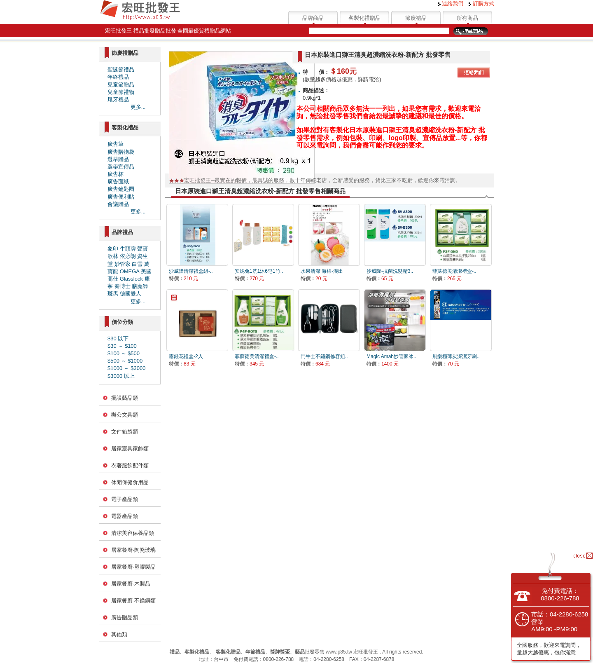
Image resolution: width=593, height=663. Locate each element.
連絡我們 (451, 3)
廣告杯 (115, 174)
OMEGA (130, 271)
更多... (138, 107)
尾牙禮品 (118, 99)
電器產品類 (124, 516)
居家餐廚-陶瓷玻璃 (133, 550)
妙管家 (122, 264)
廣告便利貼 (120, 197)
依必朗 (128, 256)
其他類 (119, 634)
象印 (112, 249)
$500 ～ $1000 (124, 361)
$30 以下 (117, 338)
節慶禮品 (416, 18)
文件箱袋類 (124, 432)
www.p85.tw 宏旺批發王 (352, 652)
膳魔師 (140, 286)
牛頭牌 (128, 249)
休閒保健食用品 (130, 482)
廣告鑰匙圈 (120, 189)
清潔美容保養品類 (132, 533)
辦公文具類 (124, 415)
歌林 (112, 256)
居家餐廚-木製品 (130, 584)
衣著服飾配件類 (130, 465)
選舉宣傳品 (120, 167)
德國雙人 (130, 294)
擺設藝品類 (124, 398)
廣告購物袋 (120, 152)
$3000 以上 (121, 376)
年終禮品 (118, 77)
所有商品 (467, 18)
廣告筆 (115, 144)
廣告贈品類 (124, 617)
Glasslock (131, 279)
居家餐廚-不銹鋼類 (133, 600)
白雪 (137, 264)
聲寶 (142, 249)
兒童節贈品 (120, 85)
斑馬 (112, 294)
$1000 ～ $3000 (126, 368)
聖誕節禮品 (120, 69)
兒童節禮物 (120, 92)
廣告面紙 (118, 181)
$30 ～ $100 (122, 346)
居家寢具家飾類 (130, 448)
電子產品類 (124, 499)
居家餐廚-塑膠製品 (133, 567)
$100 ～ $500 (123, 353)
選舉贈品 (118, 159)
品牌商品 (313, 18)
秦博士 (122, 286)
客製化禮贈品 (364, 18)
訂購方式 (481, 3)
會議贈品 (118, 204)
